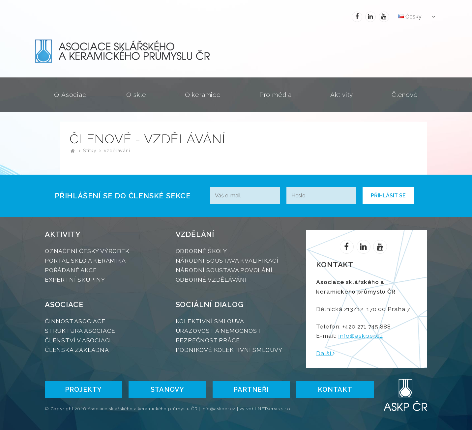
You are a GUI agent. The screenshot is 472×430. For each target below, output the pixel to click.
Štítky (90, 150)
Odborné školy (201, 250)
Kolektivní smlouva (210, 321)
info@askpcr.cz (360, 335)
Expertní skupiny (75, 279)
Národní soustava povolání (224, 270)
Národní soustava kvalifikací (227, 260)
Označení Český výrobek (87, 250)
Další (325, 353)
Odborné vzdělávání (211, 279)
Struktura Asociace (80, 330)
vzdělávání (117, 150)
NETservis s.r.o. (275, 408)
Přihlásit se (388, 195)
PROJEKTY (83, 389)
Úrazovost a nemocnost (218, 330)
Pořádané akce (71, 270)
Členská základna (77, 349)
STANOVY (167, 389)
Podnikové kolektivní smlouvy (229, 349)
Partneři (251, 389)
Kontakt (335, 389)
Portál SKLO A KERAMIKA (85, 260)
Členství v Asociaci (78, 340)
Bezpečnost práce (208, 340)
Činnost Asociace (75, 321)
